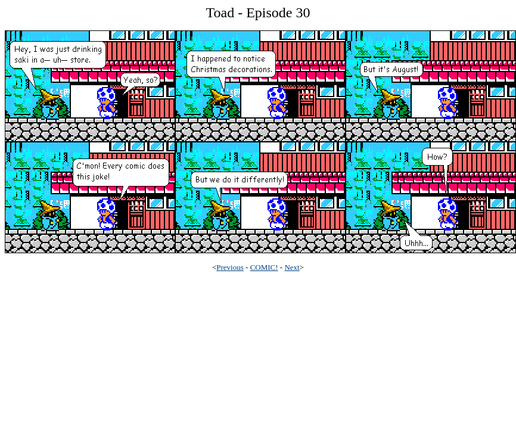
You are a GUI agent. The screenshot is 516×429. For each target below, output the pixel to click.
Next (291, 267)
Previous (230, 267)
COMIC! (264, 267)
